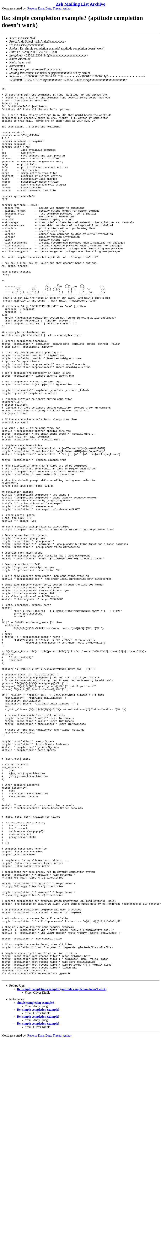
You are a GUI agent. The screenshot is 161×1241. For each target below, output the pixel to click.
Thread (57, 8)
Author (67, 8)
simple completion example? (35, 1180)
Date (48, 8)
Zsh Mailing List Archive (80, 4)
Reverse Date (35, 8)
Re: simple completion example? (38, 1187)
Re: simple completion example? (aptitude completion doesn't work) (61, 1166)
